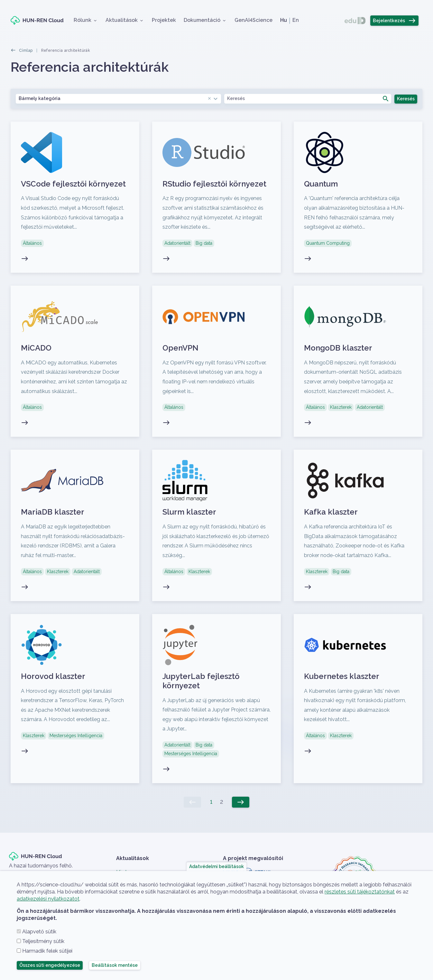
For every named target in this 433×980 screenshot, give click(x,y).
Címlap (25, 50)
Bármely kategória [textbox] (115, 98)
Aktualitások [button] (122, 20)
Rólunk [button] (82, 20)
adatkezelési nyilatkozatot (48, 899)
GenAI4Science (253, 20)
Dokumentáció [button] (202, 20)
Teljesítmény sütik (43, 941)
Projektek (164, 20)
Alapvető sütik (39, 932)
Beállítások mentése (115, 965)
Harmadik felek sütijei (47, 951)
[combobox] (118, 98)
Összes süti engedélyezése (49, 965)
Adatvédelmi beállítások (216, 866)
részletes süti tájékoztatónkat (360, 892)
